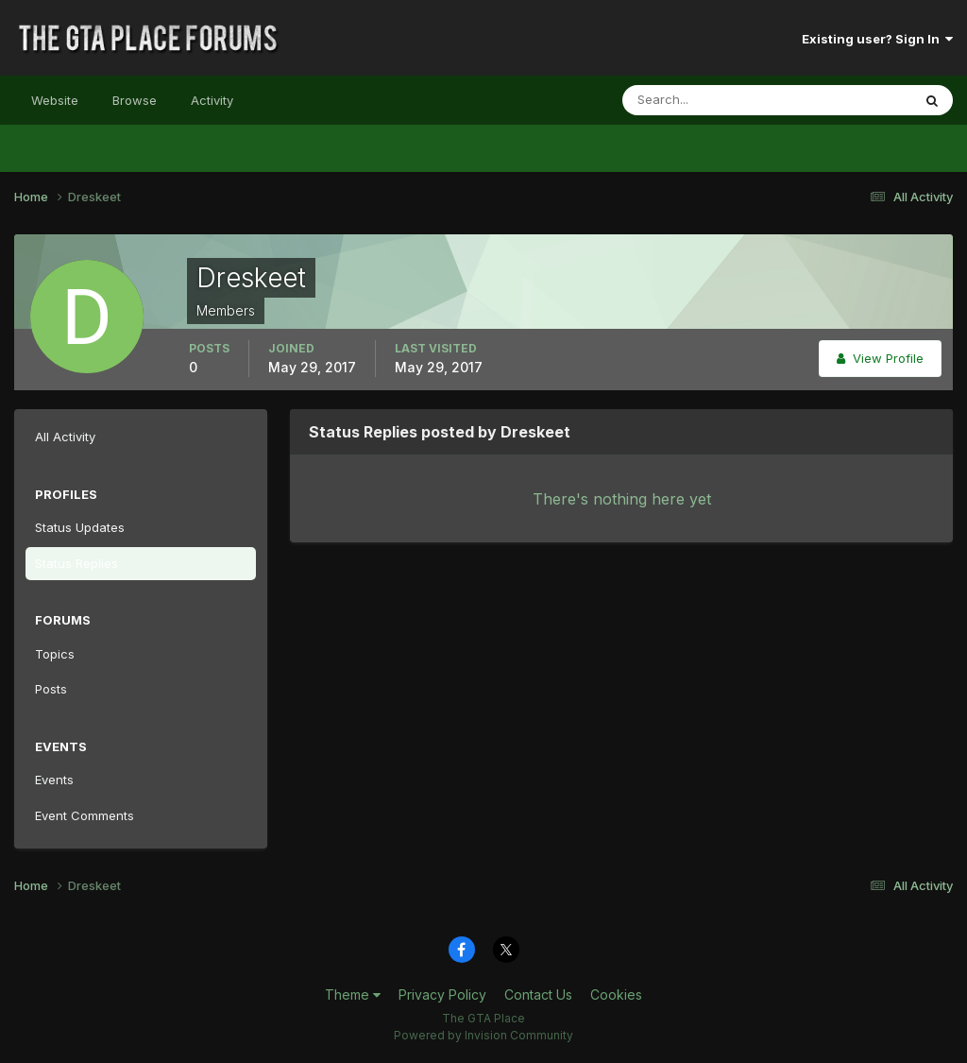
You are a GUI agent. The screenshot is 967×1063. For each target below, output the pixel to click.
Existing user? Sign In (877, 38)
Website (54, 100)
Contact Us (538, 994)
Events (54, 779)
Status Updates (80, 527)
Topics (55, 653)
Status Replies (76, 563)
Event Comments (84, 815)
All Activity (65, 436)
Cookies (616, 994)
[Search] (705, 100)
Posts (51, 688)
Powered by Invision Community (483, 1035)
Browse (134, 100)
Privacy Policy (442, 994)
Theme (353, 994)
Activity (212, 100)
